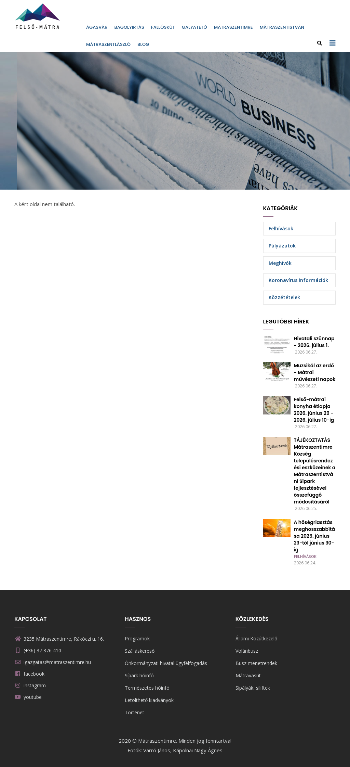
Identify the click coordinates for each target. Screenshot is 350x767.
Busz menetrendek (256, 663)
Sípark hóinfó (139, 675)
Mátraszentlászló (108, 44)
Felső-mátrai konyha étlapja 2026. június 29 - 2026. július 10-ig (314, 409)
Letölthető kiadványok (149, 700)
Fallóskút (163, 27)
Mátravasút (248, 675)
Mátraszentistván (282, 27)
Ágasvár (97, 27)
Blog (143, 44)
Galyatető (194, 27)
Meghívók (280, 263)
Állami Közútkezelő (256, 638)
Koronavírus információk (298, 280)
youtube (33, 697)
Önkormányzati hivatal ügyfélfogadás (166, 663)
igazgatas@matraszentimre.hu (52, 662)
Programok (137, 638)
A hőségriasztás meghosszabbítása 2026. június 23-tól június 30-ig (314, 536)
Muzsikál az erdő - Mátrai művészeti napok (315, 372)
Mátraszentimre (233, 27)
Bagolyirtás (129, 27)
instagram (35, 685)
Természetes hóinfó (147, 688)
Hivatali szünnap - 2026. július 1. (314, 342)
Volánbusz (246, 651)
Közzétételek (284, 297)
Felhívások (281, 228)
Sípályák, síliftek (252, 688)
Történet (134, 712)
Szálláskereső (139, 651)
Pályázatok (282, 245)
